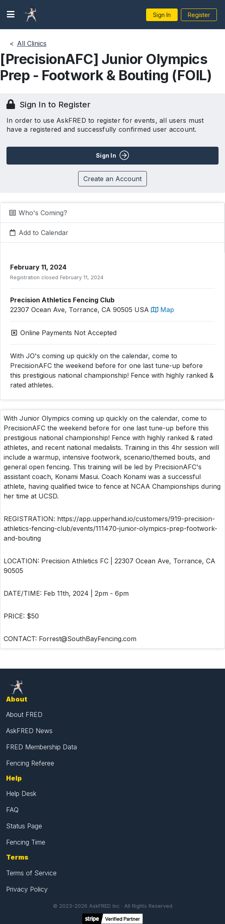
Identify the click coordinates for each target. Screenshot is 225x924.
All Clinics (32, 43)
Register (199, 14)
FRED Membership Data (41, 747)
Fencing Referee (30, 763)
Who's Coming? (37, 213)
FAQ (12, 810)
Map (162, 310)
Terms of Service (31, 873)
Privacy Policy (27, 889)
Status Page (24, 826)
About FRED (24, 714)
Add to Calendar (38, 233)
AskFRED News (29, 731)
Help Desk (21, 793)
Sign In (162, 14)
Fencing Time (25, 842)
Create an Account (112, 179)
